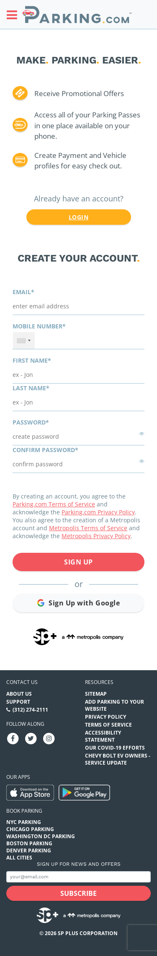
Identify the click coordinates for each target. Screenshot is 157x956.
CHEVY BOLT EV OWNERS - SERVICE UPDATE (117, 759)
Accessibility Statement (103, 736)
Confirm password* (45, 450)
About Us (19, 693)
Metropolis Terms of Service (88, 528)
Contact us (22, 682)
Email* (23, 292)
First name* (32, 360)
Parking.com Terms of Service (54, 504)
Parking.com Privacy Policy (98, 512)
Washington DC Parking (40, 836)
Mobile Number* (39, 326)
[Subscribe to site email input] (78, 876)
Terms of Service (108, 724)
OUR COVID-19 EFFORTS (115, 747)
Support (18, 701)
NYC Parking (23, 822)
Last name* (31, 388)
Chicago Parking (30, 829)
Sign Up (78, 562)
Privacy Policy (105, 716)
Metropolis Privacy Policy (96, 536)
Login (78, 217)
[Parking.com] (77, 14)
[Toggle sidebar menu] (14, 15)
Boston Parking (29, 843)
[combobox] (24, 340)
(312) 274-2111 (30, 709)
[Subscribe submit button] (78, 893)
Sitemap (96, 693)
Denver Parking (28, 850)
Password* (31, 422)
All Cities (19, 857)
